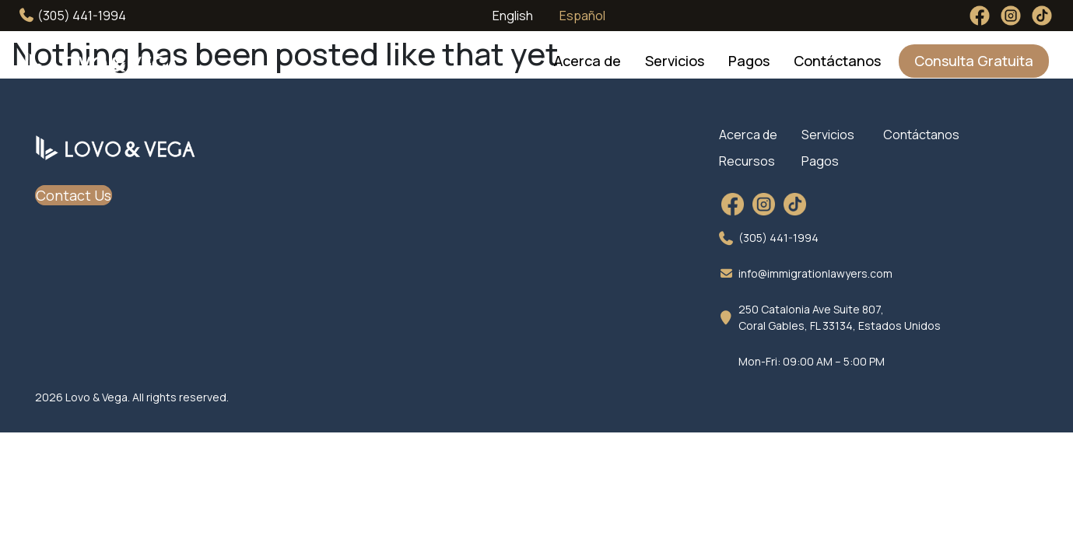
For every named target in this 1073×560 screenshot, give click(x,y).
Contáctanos (837, 60)
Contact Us (73, 195)
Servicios (674, 60)
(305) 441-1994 (72, 15)
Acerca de (587, 60)
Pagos (749, 60)
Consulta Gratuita (973, 60)
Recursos (747, 161)
